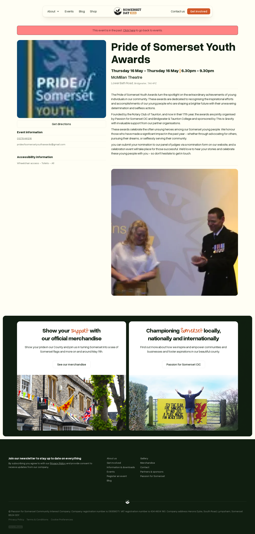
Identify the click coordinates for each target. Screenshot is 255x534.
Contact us (178, 11)
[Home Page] (127, 11)
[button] (53, 11)
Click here (129, 30)
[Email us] (61, 144)
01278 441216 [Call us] (24, 138)
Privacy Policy (58, 463)
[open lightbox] (174, 232)
